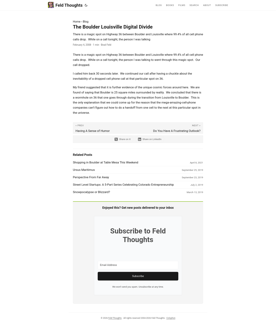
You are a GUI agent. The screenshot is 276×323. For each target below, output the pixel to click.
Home (76, 21)
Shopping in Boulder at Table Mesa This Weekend (105, 162)
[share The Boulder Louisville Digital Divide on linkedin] (150, 139)
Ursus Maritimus (84, 170)
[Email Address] (138, 265)
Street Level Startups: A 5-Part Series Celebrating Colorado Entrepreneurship (123, 184)
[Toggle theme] (86, 5)
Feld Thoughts (65, 5)
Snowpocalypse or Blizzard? (91, 192)
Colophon (170, 318)
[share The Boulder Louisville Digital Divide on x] (122, 139)
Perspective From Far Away (91, 177)
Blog (86, 21)
